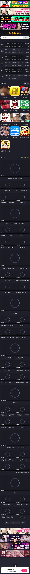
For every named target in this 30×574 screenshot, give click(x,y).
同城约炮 (7, 75)
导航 (2, 77)
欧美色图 (20, 62)
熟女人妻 (7, 52)
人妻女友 (20, 69)
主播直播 (20, 52)
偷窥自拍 (7, 62)
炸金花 (14, 46)
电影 (2, 57)
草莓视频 (20, 75)
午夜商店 (14, 75)
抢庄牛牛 (27, 46)
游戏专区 (27, 43)
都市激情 (7, 69)
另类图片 (27, 65)
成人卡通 (20, 56)
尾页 (23, 523)
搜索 (26, 37)
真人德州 (14, 43)
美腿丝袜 (7, 65)
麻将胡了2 (7, 46)
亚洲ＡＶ (7, 50)
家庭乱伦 (14, 69)
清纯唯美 (14, 65)
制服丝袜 (7, 59)
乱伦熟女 (20, 59)
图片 (2, 64)
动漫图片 (27, 62)
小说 (2, 70)
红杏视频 (7, 78)
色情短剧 (14, 78)
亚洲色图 (14, 62)
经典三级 (14, 59)
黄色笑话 (20, 72)
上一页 (12, 523)
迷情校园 (7, 72)
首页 (7, 523)
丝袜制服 (14, 52)
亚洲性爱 (7, 56)
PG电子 (7, 43)
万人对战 (20, 43)
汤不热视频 (27, 75)
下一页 (17, 523)
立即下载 (24, 570)
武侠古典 (27, 69)
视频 (2, 51)
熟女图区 (20, 65)
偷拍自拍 (14, 56)
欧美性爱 (27, 56)
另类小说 (14, 72)
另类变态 (27, 59)
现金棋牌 (20, 46)
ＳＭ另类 (27, 52)
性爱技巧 (27, 72)
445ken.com (15, 33)
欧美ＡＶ (20, 50)
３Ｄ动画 (27, 50)
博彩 (2, 45)
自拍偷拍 (14, 50)
